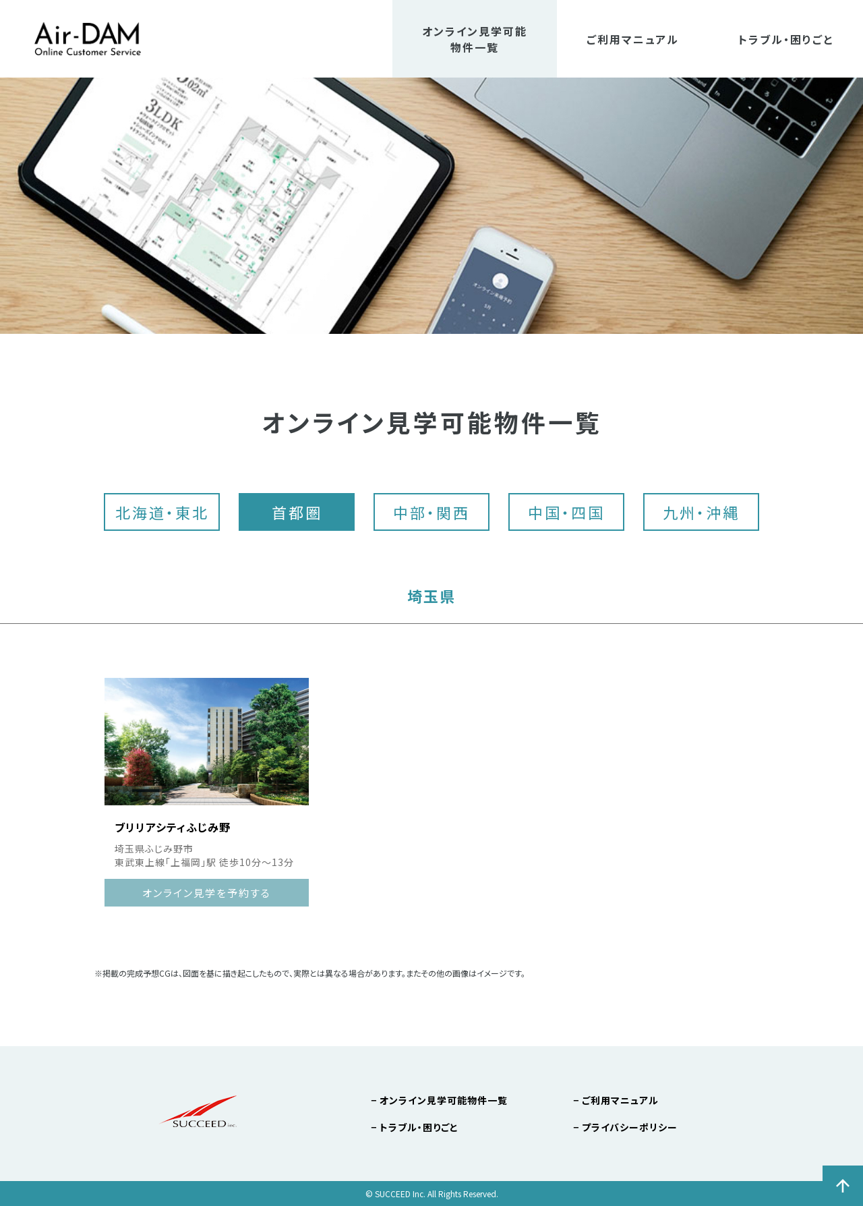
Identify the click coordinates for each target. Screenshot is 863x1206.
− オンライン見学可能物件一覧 (439, 1100)
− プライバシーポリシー (625, 1127)
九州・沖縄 (701, 512)
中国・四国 (566, 512)
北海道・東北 (162, 512)
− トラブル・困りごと (414, 1127)
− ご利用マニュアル (616, 1100)
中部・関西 (431, 512)
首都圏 (297, 512)
